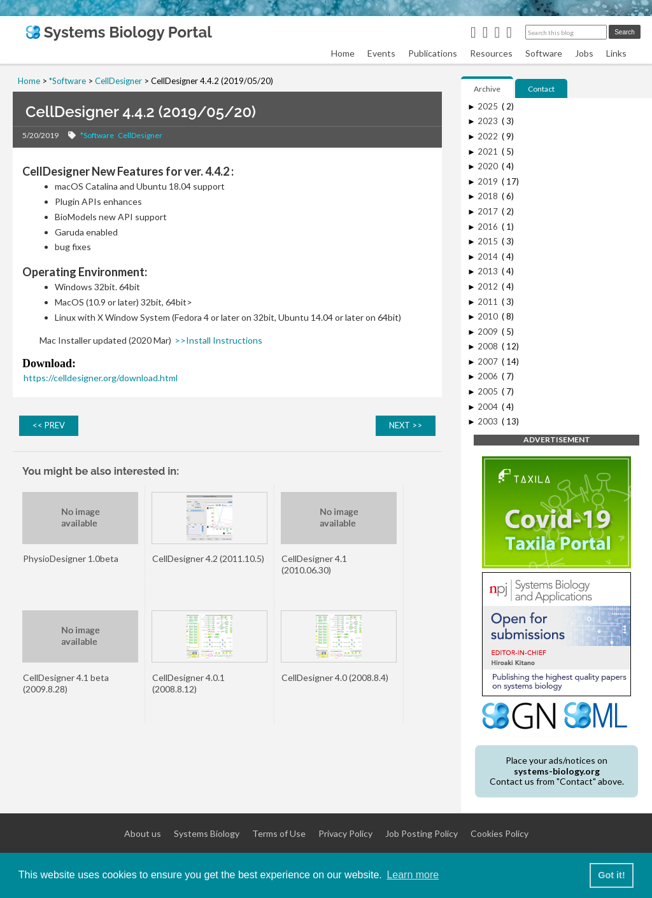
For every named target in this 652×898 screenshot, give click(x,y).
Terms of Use (279, 834)
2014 (489, 256)
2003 (489, 421)
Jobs (584, 53)
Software (543, 53)
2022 (489, 136)
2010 (489, 316)
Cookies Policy (499, 834)
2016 (489, 226)
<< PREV (48, 425)
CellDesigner (140, 135)
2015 (489, 241)
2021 (489, 151)
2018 (489, 196)
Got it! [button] (611, 875)
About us (142, 834)
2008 (489, 346)
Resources (491, 53)
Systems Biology (206, 834)
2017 (489, 211)
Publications (432, 53)
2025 (489, 106)
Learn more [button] (412, 874)
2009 (489, 331)
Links (616, 53)
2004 (489, 407)
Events (381, 53)
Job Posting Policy (421, 834)
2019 (489, 181)
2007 (489, 361)
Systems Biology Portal (118, 32)
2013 (489, 271)
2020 (489, 166)
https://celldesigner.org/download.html (101, 377)
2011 (489, 302)
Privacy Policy (345, 834)
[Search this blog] (566, 32)
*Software (97, 135)
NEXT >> (405, 425)
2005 (489, 391)
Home (343, 53)
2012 (489, 286)
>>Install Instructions (218, 340)
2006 (489, 376)
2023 (489, 121)
